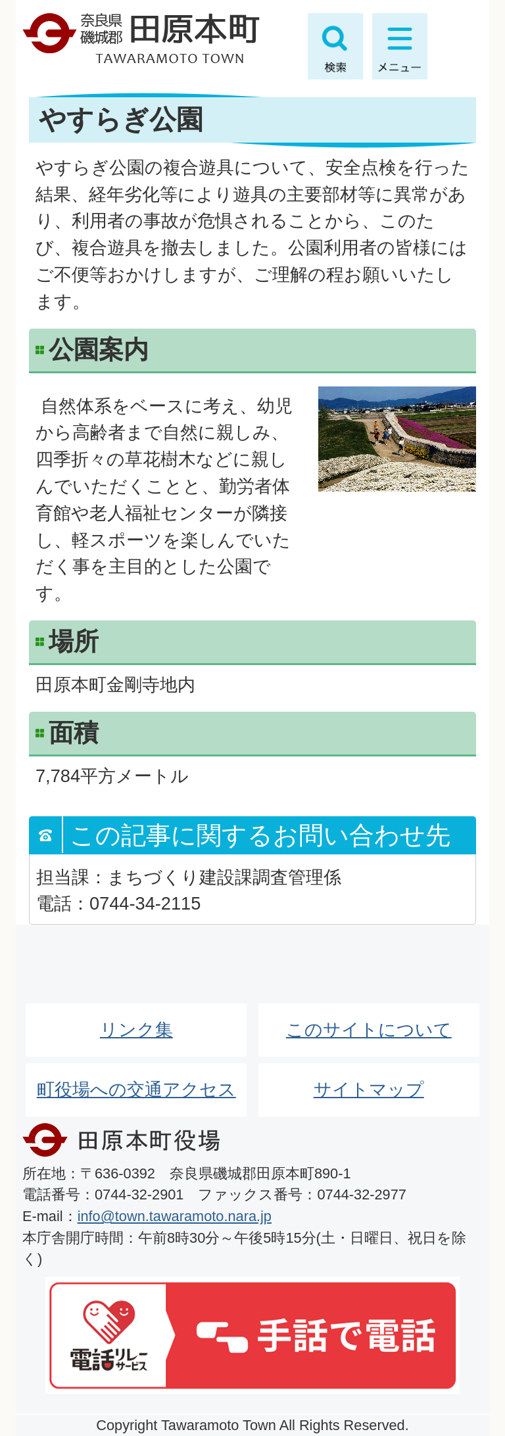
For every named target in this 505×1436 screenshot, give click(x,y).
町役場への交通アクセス (136, 1089)
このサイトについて (369, 1029)
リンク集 (136, 1029)
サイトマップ (369, 1089)
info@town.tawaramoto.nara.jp (175, 1216)
